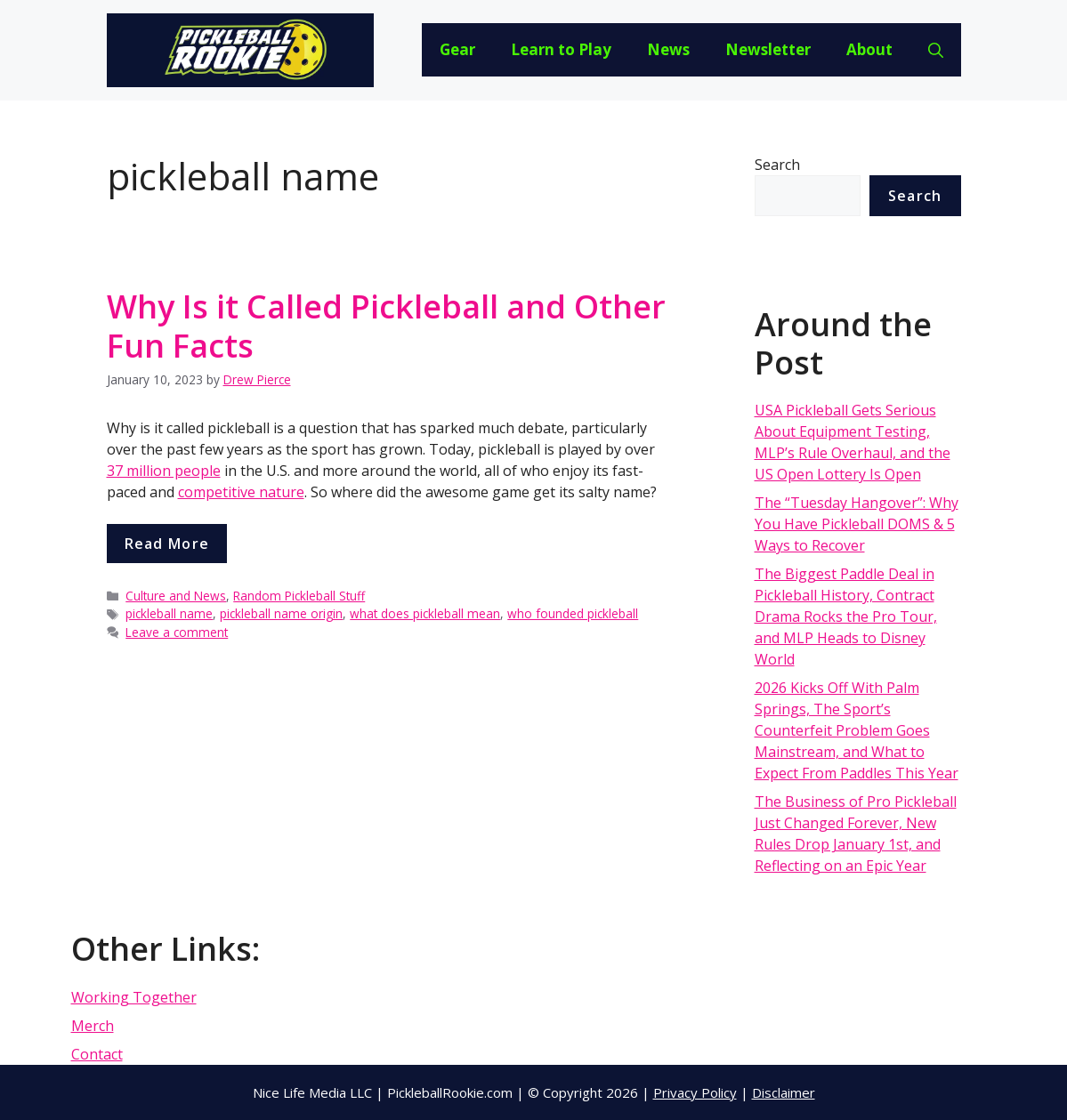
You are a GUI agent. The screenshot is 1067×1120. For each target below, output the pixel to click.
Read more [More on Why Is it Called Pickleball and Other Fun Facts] (167, 543)
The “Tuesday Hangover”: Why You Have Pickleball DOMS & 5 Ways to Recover (856, 524)
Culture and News (175, 595)
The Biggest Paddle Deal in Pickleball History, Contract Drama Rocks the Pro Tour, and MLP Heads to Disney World (846, 616)
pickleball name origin (281, 613)
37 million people (164, 470)
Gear (457, 49)
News (668, 49)
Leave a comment (176, 632)
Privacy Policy (695, 1092)
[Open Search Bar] (935, 50)
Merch (92, 1025)
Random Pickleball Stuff (299, 595)
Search (777, 164)
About (869, 49)
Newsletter (768, 49)
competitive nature (241, 492)
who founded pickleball (572, 613)
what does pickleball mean (425, 613)
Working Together (134, 997)
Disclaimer (783, 1092)
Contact (97, 1054)
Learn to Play (561, 49)
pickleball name (169, 613)
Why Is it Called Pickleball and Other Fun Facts (386, 326)
